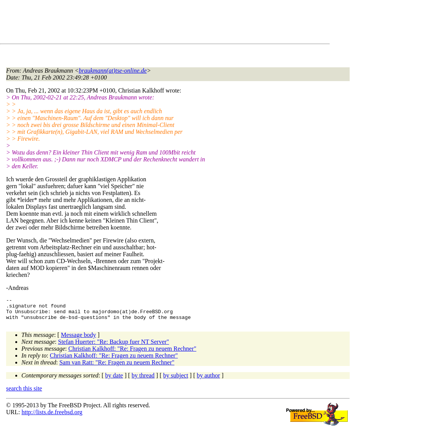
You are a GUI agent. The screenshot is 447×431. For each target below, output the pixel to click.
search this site (24, 393)
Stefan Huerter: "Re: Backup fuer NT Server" (113, 346)
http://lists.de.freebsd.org (51, 416)
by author (208, 380)
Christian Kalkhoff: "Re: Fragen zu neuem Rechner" (132, 353)
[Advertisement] (145, 23)
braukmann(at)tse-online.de (113, 70)
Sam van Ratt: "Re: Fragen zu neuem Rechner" (116, 367)
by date (114, 380)
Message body (78, 339)
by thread (143, 380)
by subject (175, 380)
